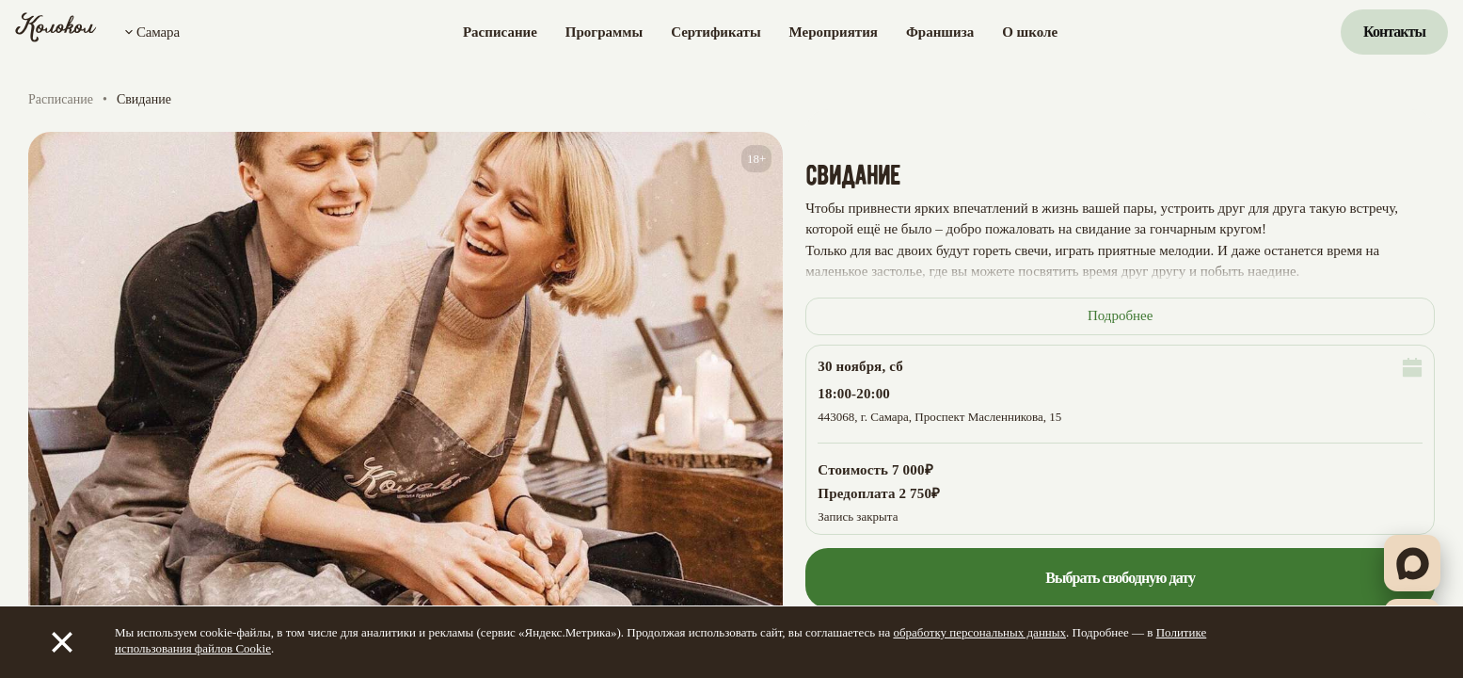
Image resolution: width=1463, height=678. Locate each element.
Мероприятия (833, 32)
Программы (604, 32)
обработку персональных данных (979, 632)
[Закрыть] (62, 642)
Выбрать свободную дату (1120, 578)
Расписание (500, 32)
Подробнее (1120, 315)
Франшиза (940, 32)
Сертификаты (715, 32)
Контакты (1394, 32)
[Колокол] (56, 32)
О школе (1029, 32)
